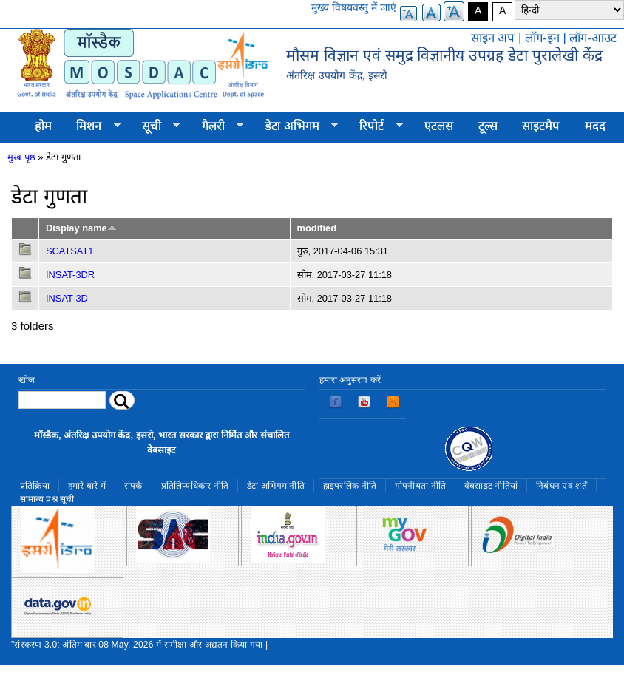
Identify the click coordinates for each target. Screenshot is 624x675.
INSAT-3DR (70, 274)
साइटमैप (541, 126)
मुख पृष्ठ (21, 157)
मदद (595, 126)
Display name (81, 228)
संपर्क (133, 486)
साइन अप (493, 38)
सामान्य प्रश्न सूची (47, 499)
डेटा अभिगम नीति (276, 486)
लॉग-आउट (593, 38)
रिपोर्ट (375, 126)
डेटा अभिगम (295, 126)
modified (316, 228)
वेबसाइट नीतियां (491, 486)
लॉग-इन (542, 38)
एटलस (438, 126)
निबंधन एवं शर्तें (561, 486)
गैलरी (216, 126)
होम (43, 126)
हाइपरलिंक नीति (349, 486)
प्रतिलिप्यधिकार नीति (195, 486)
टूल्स (488, 126)
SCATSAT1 (69, 251)
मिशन (92, 126)
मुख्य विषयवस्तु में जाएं (353, 7)
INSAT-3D (67, 298)
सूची (154, 126)
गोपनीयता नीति (420, 486)
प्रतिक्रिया (35, 486)
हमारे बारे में (87, 486)
